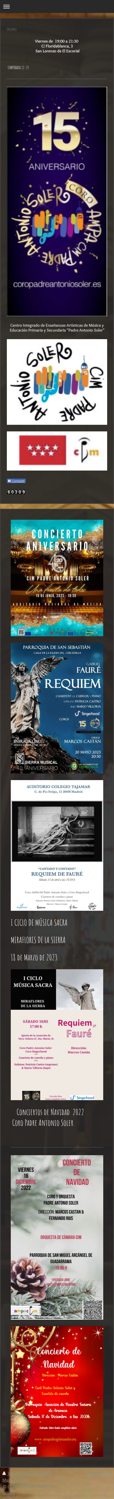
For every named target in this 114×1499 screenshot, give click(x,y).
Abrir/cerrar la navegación (57, 6)
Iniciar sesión (99, 1473)
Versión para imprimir (25, 1473)
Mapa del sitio (15, 1480)
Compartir (16, 481)
